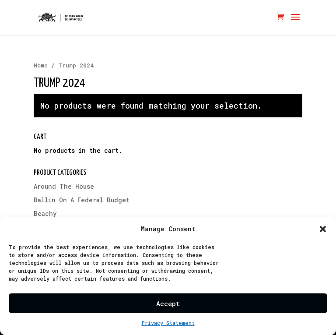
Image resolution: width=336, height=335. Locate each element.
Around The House (64, 186)
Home (41, 65)
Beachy (45, 213)
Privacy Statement (168, 322)
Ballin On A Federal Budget (82, 200)
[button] (322, 229)
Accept (168, 303)
